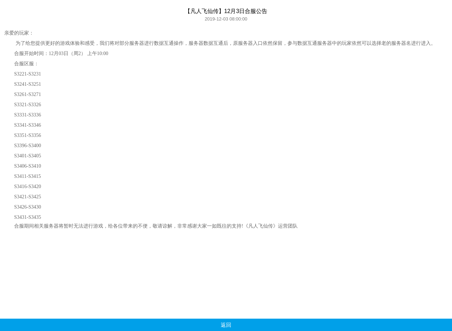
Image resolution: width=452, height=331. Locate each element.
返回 (226, 325)
